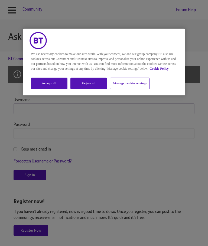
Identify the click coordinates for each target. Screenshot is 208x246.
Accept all (49, 83)
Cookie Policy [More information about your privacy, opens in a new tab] (159, 69)
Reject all (89, 83)
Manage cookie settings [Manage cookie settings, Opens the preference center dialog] (130, 83)
